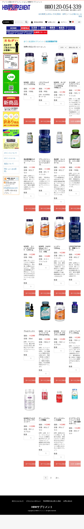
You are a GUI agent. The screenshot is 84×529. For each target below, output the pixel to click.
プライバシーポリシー (33, 501)
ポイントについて (10, 153)
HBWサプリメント (42, 507)
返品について (9, 164)
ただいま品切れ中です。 (76, 121)
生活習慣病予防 (51, 42)
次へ (57, 478)
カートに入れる (30, 121)
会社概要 (41, 14)
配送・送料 (61, 14)
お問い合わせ (67, 501)
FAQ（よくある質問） (10, 170)
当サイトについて (18, 501)
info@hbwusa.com (11, 188)
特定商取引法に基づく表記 (52, 501)
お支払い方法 (51, 14)
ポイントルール (9, 158)
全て (25, 42)
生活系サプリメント (36, 42)
